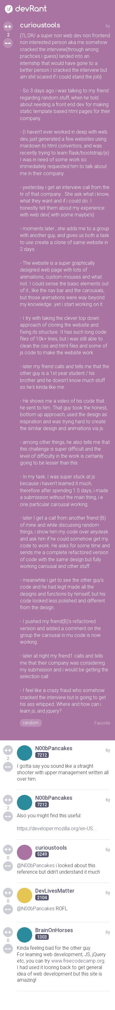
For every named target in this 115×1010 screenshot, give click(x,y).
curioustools (40, 25)
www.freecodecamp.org (77, 961)
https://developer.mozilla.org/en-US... (57, 828)
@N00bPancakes (36, 865)
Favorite (102, 723)
